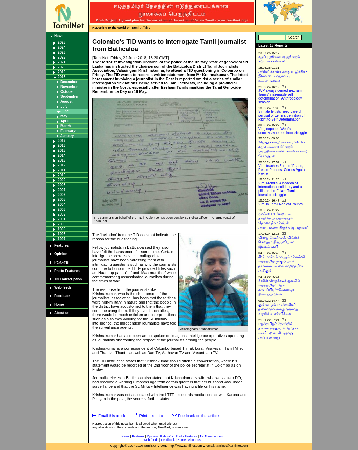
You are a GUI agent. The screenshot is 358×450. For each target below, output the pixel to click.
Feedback (62, 296)
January (67, 136)
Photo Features (67, 271)
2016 (61, 146)
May (63, 116)
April (64, 121)
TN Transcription (68, 279)
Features (61, 245)
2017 (61, 141)
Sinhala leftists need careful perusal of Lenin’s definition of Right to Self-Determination (281, 115)
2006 (61, 195)
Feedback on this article (198, 416)
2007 (61, 190)
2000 (61, 224)
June (64, 111)
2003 (61, 209)
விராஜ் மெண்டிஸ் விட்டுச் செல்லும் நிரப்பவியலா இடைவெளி (278, 242)
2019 (61, 72)
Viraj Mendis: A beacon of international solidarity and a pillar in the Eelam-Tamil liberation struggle (280, 189)
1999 (61, 229)
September (69, 96)
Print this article (152, 416)
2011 (61, 170)
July (63, 106)
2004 (61, 204)
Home (59, 304)
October (67, 92)
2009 (61, 180)
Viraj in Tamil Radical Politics (280, 204)
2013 (61, 160)
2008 (61, 185)
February (68, 131)
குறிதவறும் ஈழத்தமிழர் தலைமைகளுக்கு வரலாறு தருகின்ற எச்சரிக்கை (278, 308)
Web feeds (63, 287)
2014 (61, 155)
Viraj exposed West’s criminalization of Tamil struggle (282, 131)
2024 (61, 47)
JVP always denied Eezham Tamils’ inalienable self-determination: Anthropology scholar (280, 96)
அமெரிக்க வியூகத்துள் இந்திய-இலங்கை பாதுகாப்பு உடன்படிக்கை (282, 75)
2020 (61, 67)
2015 (61, 150)
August (66, 101)
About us (61, 313)
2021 (61, 62)
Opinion (60, 254)
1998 (61, 234)
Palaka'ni (61, 262)
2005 (61, 200)
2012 (61, 165)
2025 (61, 43)
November (69, 87)
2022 (61, 57)
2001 (61, 219)
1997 (61, 239)
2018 (61, 77)
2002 (61, 214)
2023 (61, 52)
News (58, 36)
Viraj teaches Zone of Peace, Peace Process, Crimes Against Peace (282, 170)
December (68, 82)
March (65, 126)
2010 (61, 175)
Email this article (112, 416)
